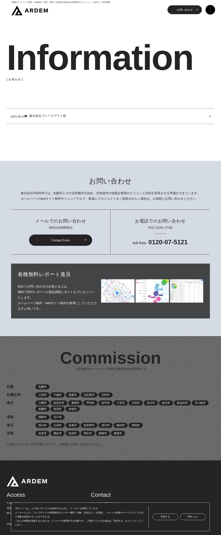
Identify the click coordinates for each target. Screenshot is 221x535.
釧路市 (103, 433)
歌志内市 (182, 402)
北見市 (42, 433)
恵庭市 (73, 394)
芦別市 (90, 402)
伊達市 (73, 408)
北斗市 (58, 417)
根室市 (118, 433)
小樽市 (42, 402)
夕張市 (136, 402)
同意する (165, 516)
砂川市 (166, 402)
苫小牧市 (200, 402)
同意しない (193, 516)
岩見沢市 (59, 402)
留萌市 (136, 425)
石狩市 (106, 394)
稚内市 (121, 425)
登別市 (58, 408)
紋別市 (73, 433)
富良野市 (89, 425)
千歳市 (58, 394)
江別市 (42, 394)
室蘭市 (42, 408)
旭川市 (42, 425)
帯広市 (88, 433)
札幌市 (42, 386)
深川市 (106, 425)
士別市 (58, 425)
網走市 (58, 433)
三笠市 (121, 402)
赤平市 (106, 402)
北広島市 (89, 394)
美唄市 (75, 402)
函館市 (42, 417)
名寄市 (73, 425)
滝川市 (151, 402)
